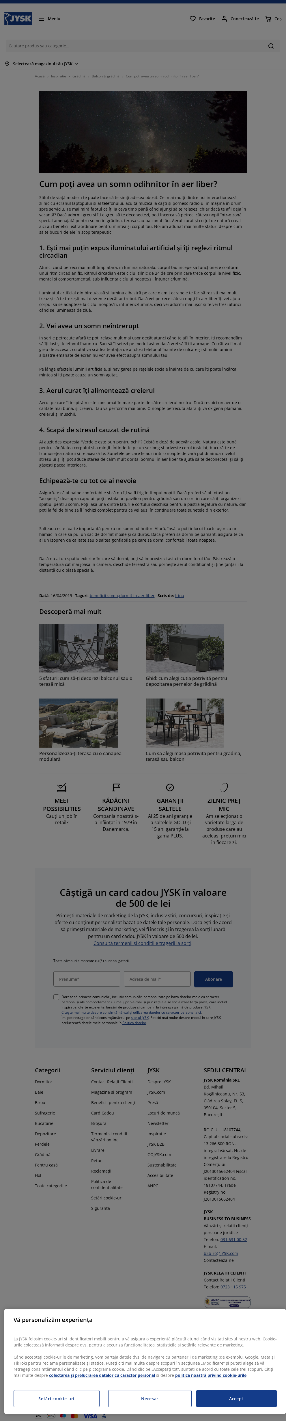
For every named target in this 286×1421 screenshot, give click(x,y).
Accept (236, 1398)
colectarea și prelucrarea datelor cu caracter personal (102, 1375)
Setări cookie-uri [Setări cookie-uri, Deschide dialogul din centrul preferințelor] (56, 1398)
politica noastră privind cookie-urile (210, 1375)
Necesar (149, 1398)
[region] (145, 1361)
